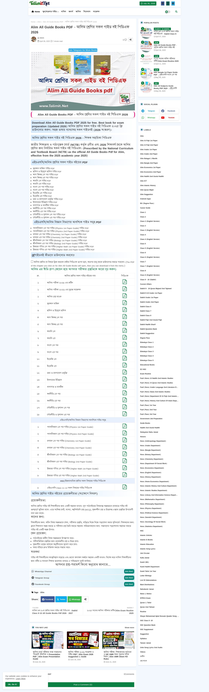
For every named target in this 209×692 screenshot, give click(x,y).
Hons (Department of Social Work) (153, 463)
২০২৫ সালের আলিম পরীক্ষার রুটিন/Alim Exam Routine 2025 (166, 59)
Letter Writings (146, 575)
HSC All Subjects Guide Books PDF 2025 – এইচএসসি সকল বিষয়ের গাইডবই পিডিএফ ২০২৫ (165, 89)
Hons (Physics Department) (151, 508)
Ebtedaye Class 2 (147, 347)
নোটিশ (142, 656)
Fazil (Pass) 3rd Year (148, 414)
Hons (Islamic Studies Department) (153, 490)
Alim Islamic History (148, 185)
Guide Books (145, 423)
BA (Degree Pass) (147, 203)
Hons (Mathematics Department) (152, 499)
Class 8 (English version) (150, 275)
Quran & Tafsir (145, 602)
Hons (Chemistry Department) (151, 459)
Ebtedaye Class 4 (147, 356)
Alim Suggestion (146, 194)
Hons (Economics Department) (152, 468)
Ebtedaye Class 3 (147, 351)
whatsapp (151, 117)
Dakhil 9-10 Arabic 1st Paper (151, 293)
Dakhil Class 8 (145, 315)
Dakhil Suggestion (147, 333)
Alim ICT (143, 181)
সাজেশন (96, 11)
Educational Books (147, 364)
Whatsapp (76, 599)
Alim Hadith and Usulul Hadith (152, 176)
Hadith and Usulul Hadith (150, 427)
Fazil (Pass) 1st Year (148, 405)
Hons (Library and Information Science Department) (159, 495)
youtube (171, 117)
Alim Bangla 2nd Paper (149, 163)
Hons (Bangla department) (150, 450)
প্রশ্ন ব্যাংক (143, 661)
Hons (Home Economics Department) (154, 481)
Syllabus (143, 638)
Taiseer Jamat (145, 643)
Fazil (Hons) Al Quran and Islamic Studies (156, 383)
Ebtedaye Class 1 (147, 342)
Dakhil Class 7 (145, 311)
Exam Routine (145, 373)
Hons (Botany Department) (150, 454)
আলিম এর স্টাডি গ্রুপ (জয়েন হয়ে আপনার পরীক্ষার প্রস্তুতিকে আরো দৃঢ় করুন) (73, 269)
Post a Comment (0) (83, 684)
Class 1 (143, 212)
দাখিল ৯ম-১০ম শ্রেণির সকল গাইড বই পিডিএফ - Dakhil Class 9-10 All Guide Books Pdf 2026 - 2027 (166, 35)
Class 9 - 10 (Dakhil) (148, 279)
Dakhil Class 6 (145, 306)
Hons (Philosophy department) (152, 504)
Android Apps (145, 199)
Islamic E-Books (146, 539)
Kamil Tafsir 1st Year (148, 571)
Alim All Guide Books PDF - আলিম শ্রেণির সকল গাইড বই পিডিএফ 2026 (165, 47)
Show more (129, 627)
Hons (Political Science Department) (154, 513)
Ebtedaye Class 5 (147, 360)
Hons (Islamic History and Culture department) (158, 486)
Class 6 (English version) (150, 257)
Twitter (62, 599)
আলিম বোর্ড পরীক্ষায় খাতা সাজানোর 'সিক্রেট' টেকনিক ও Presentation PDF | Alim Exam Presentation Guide (47, 655)
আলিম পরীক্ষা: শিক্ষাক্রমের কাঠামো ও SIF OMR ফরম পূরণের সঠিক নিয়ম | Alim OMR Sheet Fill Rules (117, 655)
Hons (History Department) (150, 477)
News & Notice (146, 593)
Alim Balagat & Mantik (148, 158)
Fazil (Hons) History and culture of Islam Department (159, 400)
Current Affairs (146, 284)
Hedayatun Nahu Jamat (149, 432)
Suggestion (144, 634)
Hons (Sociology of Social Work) (153, 522)
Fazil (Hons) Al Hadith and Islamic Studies (156, 378)
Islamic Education (147, 544)
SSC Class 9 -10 (146, 620)
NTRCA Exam (145, 598)
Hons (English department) (150, 472)
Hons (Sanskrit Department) (151, 517)
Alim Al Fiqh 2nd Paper (149, 145)
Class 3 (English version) (150, 230)
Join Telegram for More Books (83, 50)
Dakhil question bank (148, 329)
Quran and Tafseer (147, 607)
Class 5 (143, 243)
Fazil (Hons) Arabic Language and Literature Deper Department (159, 387)
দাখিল (63, 11)
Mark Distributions (147, 584)
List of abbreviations (148, 580)
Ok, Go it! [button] (12, 684)
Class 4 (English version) (150, 239)
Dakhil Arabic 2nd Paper (149, 302)
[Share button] (85, 599)
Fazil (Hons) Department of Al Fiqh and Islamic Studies (159, 396)
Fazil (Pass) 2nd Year (148, 409)
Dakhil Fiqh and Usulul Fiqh (151, 320)
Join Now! (129, 571)
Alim (39, 22)
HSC (142, 530)
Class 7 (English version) (150, 266)
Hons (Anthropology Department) (153, 441)
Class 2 (143, 217)
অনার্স (71, 11)
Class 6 (143, 252)
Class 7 (143, 261)
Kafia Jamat (144, 557)
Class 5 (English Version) (150, 248)
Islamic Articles (146, 535)
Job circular (145, 553)
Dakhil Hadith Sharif (148, 324)
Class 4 (143, 234)
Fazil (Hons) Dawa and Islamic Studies (155, 391)
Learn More (21, 678)
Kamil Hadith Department (150, 566)
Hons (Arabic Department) (150, 445)
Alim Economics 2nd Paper (150, 172)
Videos (142, 652)
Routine (143, 611)
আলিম (78, 11)
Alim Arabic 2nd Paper (149, 154)
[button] (176, 11)
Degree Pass (145, 338)
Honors (143, 436)
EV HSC (143, 369)
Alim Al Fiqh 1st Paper (149, 140)
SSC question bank (147, 625)
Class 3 (143, 225)
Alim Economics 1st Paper (150, 167)
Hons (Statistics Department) (151, 526)
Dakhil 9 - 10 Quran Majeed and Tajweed (156, 288)
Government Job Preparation (151, 418)
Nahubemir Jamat (147, 589)
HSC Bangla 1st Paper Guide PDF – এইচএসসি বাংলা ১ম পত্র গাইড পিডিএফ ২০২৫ (166, 74)
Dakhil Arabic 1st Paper (149, 297)
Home (37, 11)
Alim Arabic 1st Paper (148, 149)
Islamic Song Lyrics (147, 549)
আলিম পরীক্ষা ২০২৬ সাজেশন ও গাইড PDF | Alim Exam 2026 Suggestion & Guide (81, 654)
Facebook (49, 599)
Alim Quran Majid (147, 190)
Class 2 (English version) (150, 221)
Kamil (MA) (144, 562)
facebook (171, 111)
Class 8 (143, 270)
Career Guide (145, 208)
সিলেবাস (86, 11)
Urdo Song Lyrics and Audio (151, 647)
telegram (151, 111)
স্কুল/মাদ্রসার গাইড (50, 11)
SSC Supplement (146, 629)
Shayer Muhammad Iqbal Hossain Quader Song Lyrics (159, 616)
